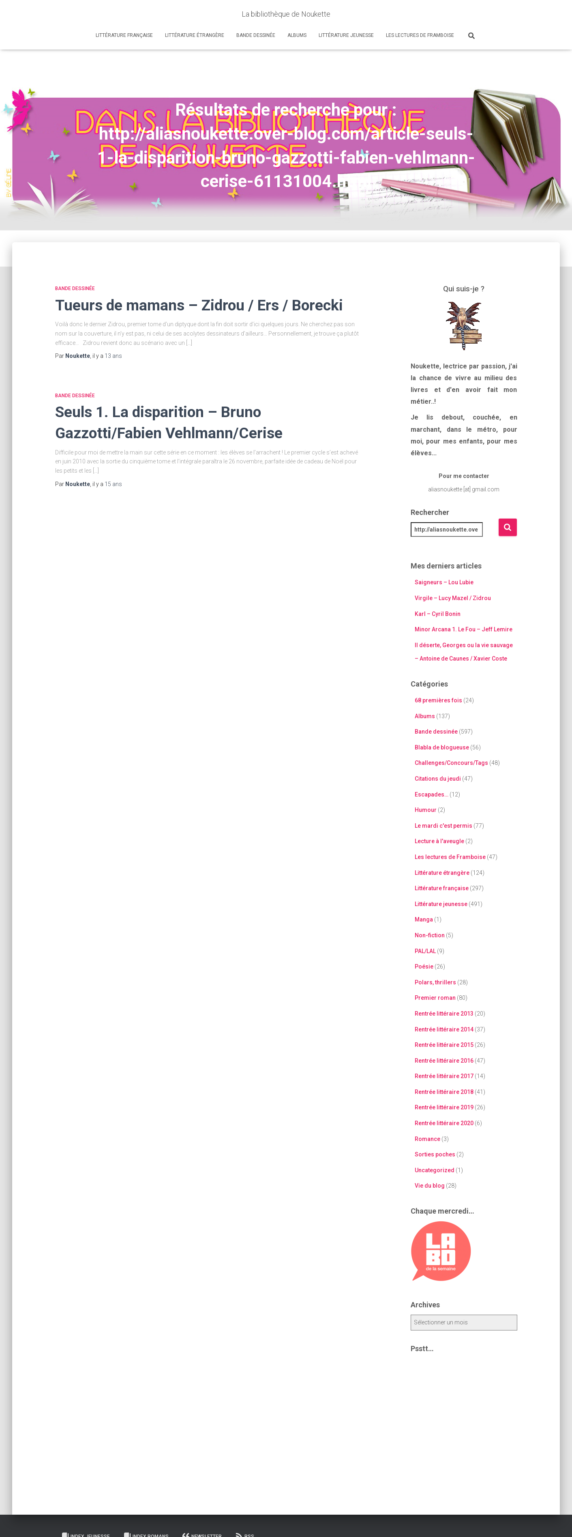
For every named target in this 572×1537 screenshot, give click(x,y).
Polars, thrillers (435, 982)
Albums (296, 35)
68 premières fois (438, 700)
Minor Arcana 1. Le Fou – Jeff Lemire (463, 629)
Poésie (424, 966)
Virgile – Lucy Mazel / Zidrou (453, 598)
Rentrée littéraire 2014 (444, 1029)
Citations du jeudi (438, 778)
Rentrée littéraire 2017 (444, 1076)
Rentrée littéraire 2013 (444, 1013)
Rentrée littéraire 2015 (444, 1045)
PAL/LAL (425, 951)
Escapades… (431, 794)
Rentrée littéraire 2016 (444, 1060)
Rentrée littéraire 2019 (444, 1107)
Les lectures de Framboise (420, 35)
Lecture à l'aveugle (439, 841)
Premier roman (435, 998)
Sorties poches (435, 1154)
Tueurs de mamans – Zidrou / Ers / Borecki (199, 305)
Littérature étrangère (194, 35)
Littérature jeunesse (346, 35)
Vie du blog (430, 1185)
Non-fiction (430, 935)
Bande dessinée (255, 35)
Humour (426, 810)
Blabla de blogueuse (442, 747)
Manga (424, 919)
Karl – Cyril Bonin (438, 614)
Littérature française (124, 35)
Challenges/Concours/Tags (451, 763)
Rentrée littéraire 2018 (444, 1092)
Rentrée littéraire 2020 (444, 1123)
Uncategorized (434, 1170)
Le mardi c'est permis (443, 825)
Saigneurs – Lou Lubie (444, 582)
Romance (427, 1139)
